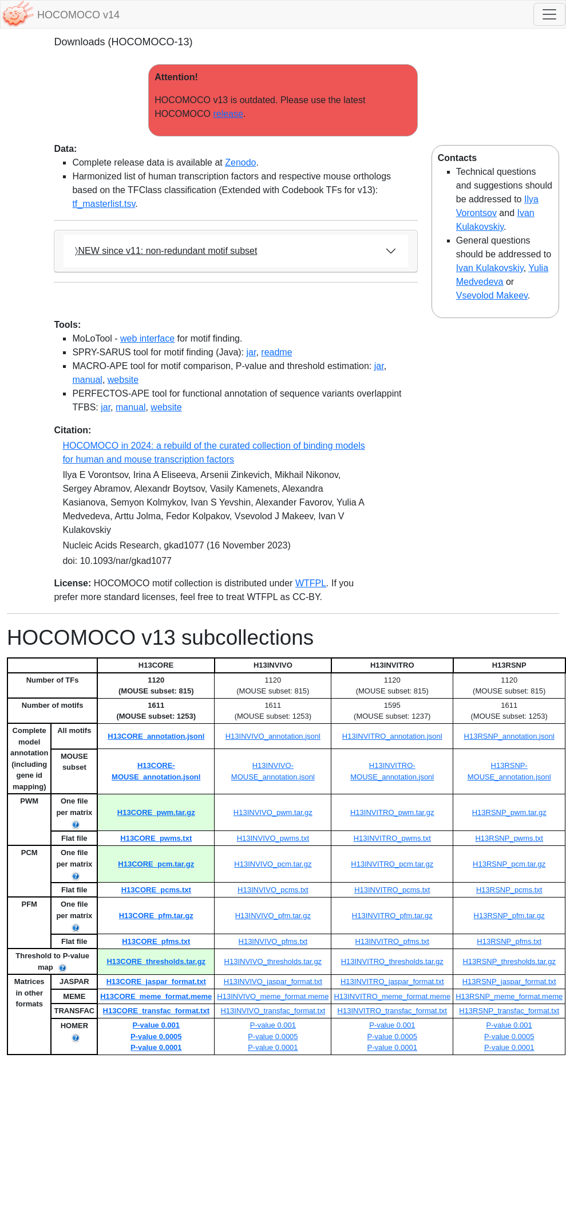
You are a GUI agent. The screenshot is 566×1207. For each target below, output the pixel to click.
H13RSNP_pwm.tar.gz (509, 812)
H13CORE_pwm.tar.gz (156, 812)
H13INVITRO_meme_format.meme (392, 996)
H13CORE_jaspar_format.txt (156, 981)
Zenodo (240, 162)
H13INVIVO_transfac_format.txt (272, 1010)
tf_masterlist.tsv (103, 204)
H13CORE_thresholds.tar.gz (155, 961)
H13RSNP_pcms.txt (509, 889)
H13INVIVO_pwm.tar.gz (272, 812)
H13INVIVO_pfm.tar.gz (273, 915)
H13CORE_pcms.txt (156, 889)
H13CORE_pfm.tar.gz (156, 915)
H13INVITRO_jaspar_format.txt (392, 981)
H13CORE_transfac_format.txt (156, 1010)
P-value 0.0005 (156, 1036)
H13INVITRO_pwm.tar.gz (392, 812)
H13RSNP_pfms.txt (509, 941)
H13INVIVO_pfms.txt (273, 941)
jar (251, 352)
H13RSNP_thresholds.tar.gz (509, 961)
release (228, 114)
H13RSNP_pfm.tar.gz (509, 915)
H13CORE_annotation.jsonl (156, 736)
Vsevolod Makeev (492, 295)
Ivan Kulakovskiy (490, 268)
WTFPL (310, 583)
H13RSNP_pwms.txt (509, 838)
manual (87, 380)
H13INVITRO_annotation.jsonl (392, 736)
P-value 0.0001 (156, 1047)
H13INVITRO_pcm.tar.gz (392, 864)
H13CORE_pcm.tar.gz (156, 864)
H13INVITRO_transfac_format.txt (392, 1010)
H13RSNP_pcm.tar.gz (509, 864)
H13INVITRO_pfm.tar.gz (392, 915)
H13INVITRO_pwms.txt (392, 838)
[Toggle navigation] (549, 14)
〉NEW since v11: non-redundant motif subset (166, 251)
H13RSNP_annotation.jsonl (509, 736)
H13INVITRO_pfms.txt (392, 941)
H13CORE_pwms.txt (156, 838)
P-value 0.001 (156, 1025)
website (123, 380)
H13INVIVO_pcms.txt (273, 889)
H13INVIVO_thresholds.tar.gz (273, 961)
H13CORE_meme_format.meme (156, 996)
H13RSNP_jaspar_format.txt (509, 981)
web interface (147, 338)
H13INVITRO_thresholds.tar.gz (392, 961)
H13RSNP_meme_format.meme (509, 996)
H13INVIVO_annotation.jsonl (272, 736)
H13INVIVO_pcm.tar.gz (272, 864)
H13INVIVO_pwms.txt (273, 838)
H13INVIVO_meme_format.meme (272, 996)
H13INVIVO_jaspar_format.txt (273, 981)
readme (276, 352)
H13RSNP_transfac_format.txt (509, 1010)
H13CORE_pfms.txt (156, 941)
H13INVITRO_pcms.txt (392, 889)
